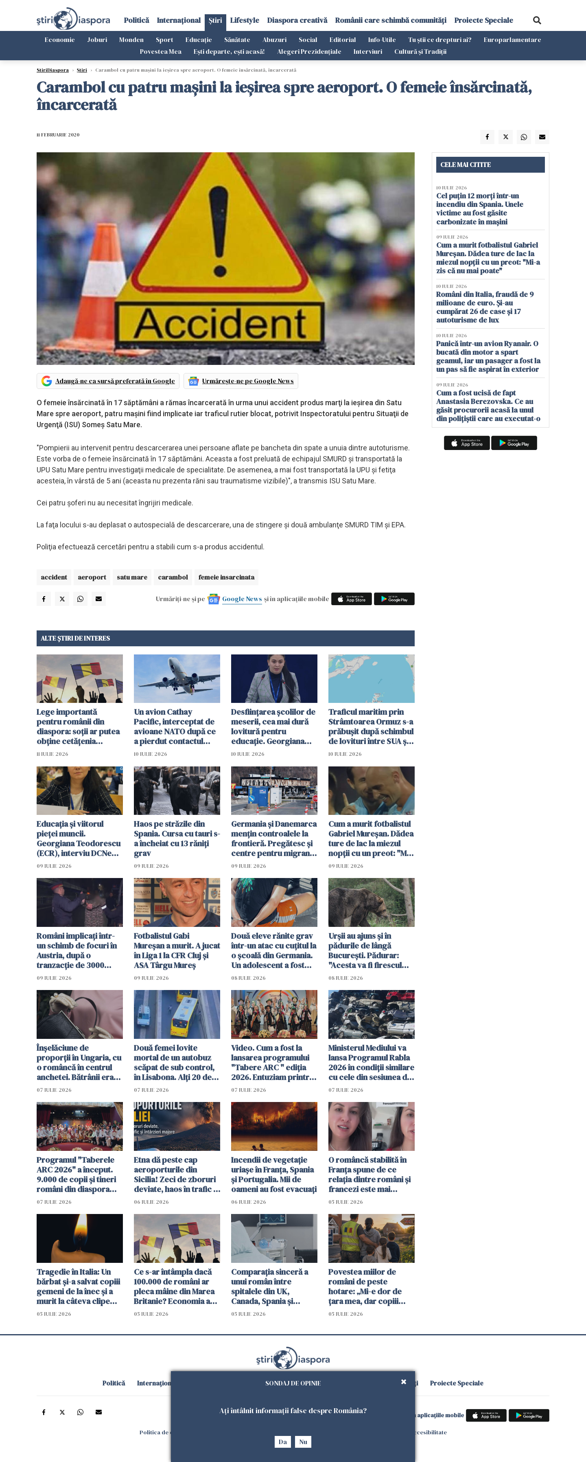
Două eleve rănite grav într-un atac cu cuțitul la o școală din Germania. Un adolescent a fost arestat (273, 950)
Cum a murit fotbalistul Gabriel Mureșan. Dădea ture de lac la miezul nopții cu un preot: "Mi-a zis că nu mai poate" (370, 838)
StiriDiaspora (53, 70)
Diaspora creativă (297, 20)
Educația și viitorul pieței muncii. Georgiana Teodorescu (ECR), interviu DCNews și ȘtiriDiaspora (79, 838)
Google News (242, 598)
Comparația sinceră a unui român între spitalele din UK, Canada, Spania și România (269, 1286)
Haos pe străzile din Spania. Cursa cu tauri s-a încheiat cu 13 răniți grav (177, 838)
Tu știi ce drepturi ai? (440, 39)
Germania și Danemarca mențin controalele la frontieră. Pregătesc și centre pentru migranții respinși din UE (274, 838)
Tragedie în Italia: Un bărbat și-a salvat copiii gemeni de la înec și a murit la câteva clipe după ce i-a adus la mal (78, 1286)
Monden (131, 39)
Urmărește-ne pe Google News (248, 380)
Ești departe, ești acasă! (229, 51)
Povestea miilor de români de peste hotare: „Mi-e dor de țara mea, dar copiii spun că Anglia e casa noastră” (366, 1286)
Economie (60, 39)
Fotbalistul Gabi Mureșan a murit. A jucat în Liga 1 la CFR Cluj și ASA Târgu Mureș (177, 950)
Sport (164, 39)
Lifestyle (244, 20)
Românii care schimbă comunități (390, 20)
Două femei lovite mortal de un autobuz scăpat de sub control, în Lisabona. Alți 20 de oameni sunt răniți (174, 1062)
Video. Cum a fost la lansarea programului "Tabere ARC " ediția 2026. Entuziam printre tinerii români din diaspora (272, 1062)
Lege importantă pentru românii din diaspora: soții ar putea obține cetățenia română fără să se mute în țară (78, 726)
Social (308, 39)
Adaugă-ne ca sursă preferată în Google (115, 380)
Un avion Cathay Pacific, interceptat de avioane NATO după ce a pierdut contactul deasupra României (175, 726)
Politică (136, 20)
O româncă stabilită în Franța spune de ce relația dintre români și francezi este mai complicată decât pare (369, 1174)
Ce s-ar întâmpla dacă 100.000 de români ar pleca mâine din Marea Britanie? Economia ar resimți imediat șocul (174, 1286)
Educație (199, 39)
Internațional (179, 20)
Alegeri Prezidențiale (309, 51)
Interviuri (368, 51)
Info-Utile (382, 39)
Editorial (343, 39)
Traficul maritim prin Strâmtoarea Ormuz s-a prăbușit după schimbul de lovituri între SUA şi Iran (370, 726)
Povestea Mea (160, 51)
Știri (215, 20)
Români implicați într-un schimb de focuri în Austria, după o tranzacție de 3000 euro (77, 950)
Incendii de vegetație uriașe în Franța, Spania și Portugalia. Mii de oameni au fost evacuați (274, 1174)
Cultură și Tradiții (420, 51)
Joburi (97, 39)
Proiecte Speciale (484, 20)
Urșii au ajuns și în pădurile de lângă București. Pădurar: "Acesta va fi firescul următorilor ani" (365, 950)
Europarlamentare (512, 39)
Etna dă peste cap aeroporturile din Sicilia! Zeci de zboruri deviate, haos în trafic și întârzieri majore (176, 1174)
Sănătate (237, 39)
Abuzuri (274, 39)
